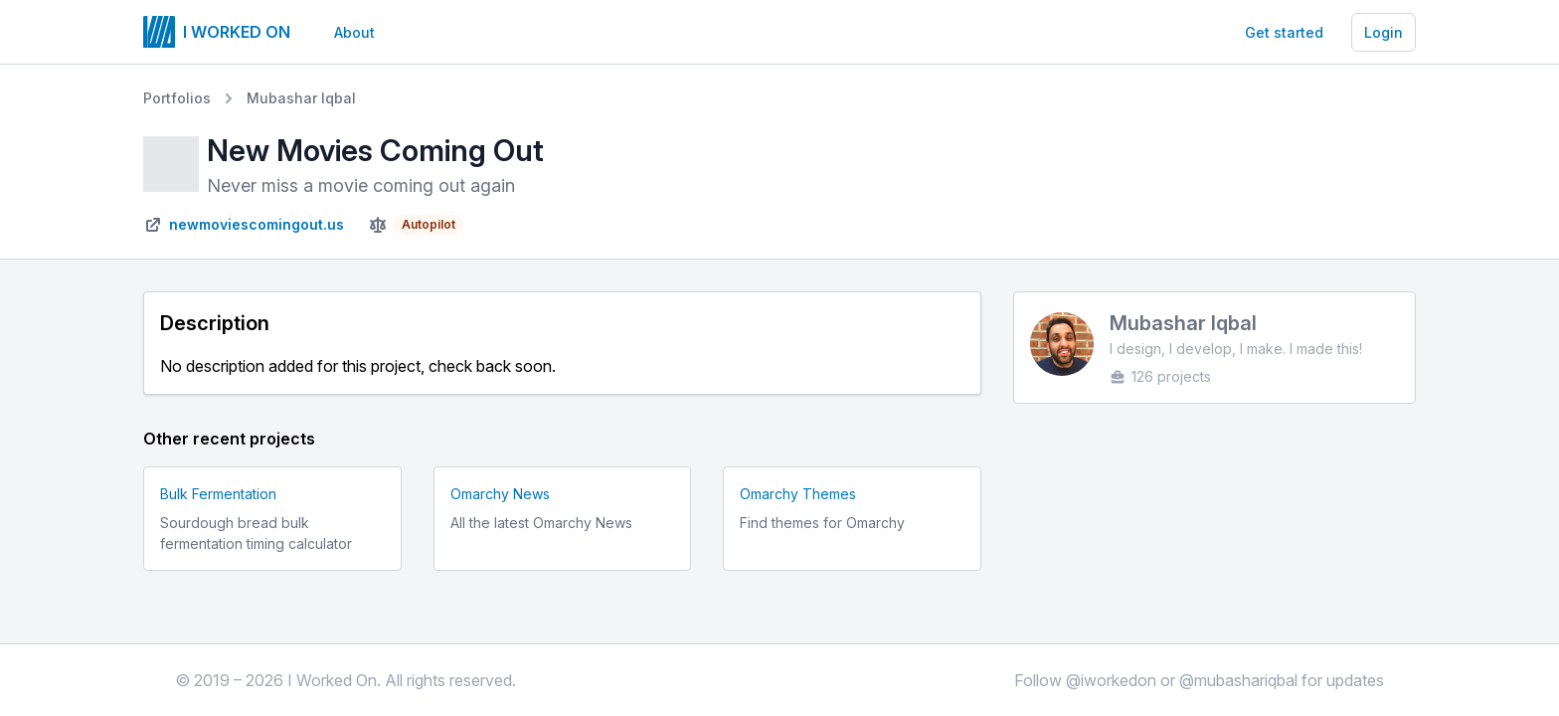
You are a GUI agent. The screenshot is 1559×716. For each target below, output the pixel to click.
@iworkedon (1111, 680)
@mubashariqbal (1238, 680)
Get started (1284, 32)
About (354, 32)
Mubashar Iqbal (301, 98)
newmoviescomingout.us (256, 224)
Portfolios (177, 98)
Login (1383, 32)
